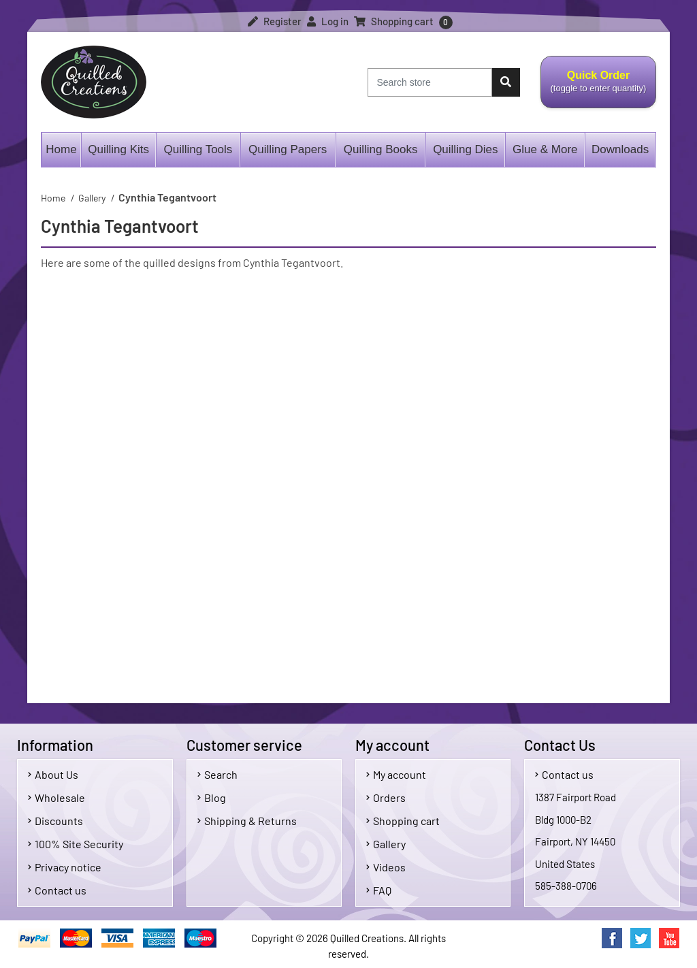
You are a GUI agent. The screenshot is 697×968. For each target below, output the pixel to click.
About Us (53, 774)
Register (275, 21)
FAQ (378, 890)
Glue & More (545, 149)
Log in (327, 21)
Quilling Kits (118, 149)
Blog (211, 797)
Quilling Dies (465, 149)
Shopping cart (403, 820)
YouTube (669, 938)
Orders (386, 797)
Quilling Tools (198, 149)
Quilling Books (381, 149)
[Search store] (430, 82)
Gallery (386, 843)
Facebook (612, 938)
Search (217, 774)
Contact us (57, 890)
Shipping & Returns (247, 820)
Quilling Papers (287, 149)
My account (396, 774)
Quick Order (597, 89)
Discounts (55, 820)
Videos (386, 866)
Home (61, 149)
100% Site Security (75, 843)
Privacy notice (64, 866)
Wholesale (56, 797)
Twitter (640, 938)
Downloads (620, 149)
